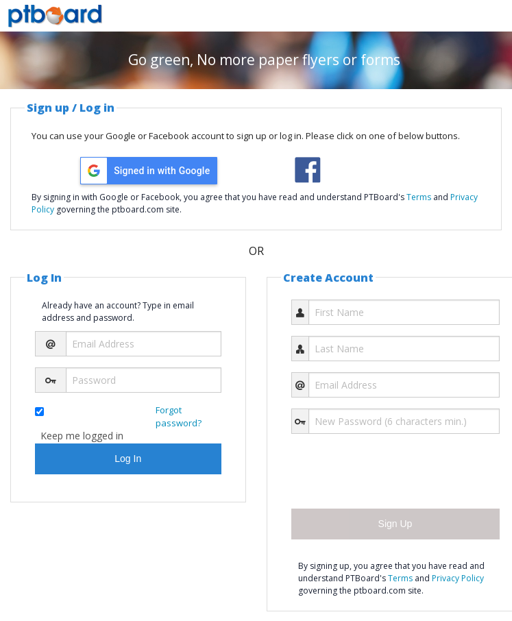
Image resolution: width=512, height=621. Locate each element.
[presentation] (395, 471)
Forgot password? (179, 417)
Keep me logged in (81, 435)
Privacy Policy (458, 578)
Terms (418, 197)
